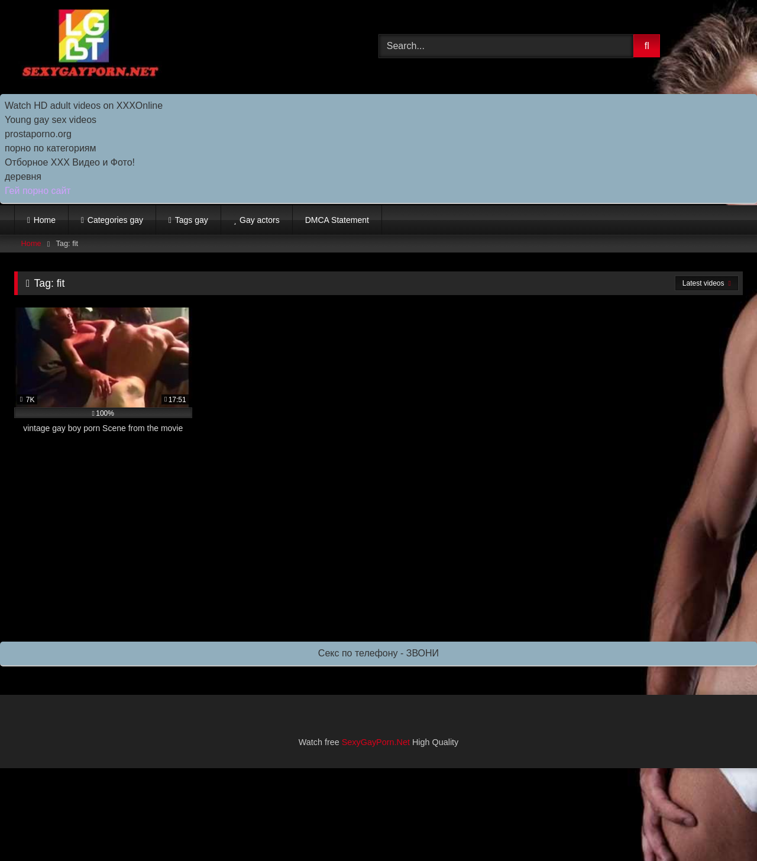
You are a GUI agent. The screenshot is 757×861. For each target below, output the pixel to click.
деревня (23, 176)
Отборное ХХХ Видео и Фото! (70, 162)
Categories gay (115, 220)
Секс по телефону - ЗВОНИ (378, 653)
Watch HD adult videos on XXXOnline (84, 106)
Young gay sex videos (50, 120)
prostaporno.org (38, 134)
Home (45, 220)
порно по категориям (50, 148)
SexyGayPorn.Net (375, 742)
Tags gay (191, 220)
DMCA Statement (337, 220)
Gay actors (260, 220)
